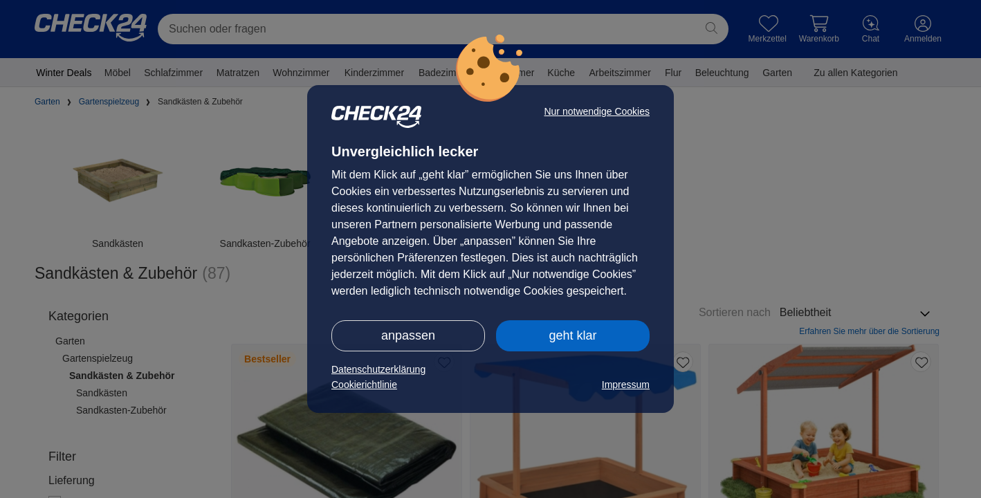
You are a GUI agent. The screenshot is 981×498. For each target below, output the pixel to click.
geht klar (572, 335)
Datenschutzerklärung (378, 369)
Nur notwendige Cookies (597, 111)
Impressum (626, 384)
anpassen (408, 335)
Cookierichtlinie (364, 384)
